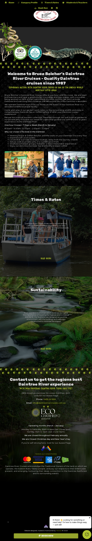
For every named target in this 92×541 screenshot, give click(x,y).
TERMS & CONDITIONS (46, 454)
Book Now (41, 8)
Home (9, 3)
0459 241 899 (50, 399)
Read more (46, 258)
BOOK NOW (47, 536)
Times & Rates (50, 3)
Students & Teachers (74, 3)
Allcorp (59, 531)
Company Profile (28, 3)
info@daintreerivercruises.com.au (49, 403)
